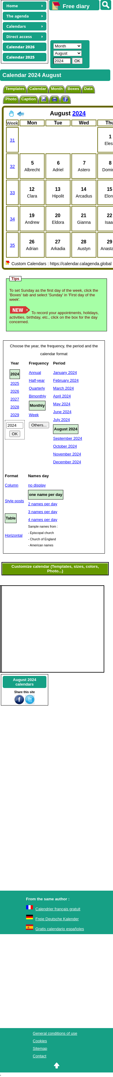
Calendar (37, 88)
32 (12, 166)
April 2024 (62, 396)
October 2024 (65, 446)
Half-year (37, 380)
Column (11, 485)
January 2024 (65, 372)
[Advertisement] (78, 24)
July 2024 (61, 419)
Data (88, 88)
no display (37, 485)
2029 (15, 415)
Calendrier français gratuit (58, 909)
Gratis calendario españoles (60, 929)
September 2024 (67, 438)
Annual (35, 372)
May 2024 (61, 404)
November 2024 (67, 454)
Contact (39, 1056)
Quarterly (37, 388)
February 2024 (66, 380)
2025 (15, 383)
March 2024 (63, 388)
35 (12, 245)
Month (57, 88)
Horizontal (14, 535)
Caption (28, 99)
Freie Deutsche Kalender (57, 919)
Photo (11, 99)
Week (34, 415)
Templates (14, 88)
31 (12, 140)
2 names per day (42, 504)
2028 (15, 407)
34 (12, 218)
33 (12, 192)
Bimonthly (37, 396)
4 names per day (42, 519)
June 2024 (62, 412)
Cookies (40, 1041)
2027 (15, 399)
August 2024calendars (24, 681)
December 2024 (67, 462)
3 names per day (42, 512)
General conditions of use (55, 1033)
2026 (15, 391)
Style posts (14, 501)
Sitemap (40, 1048)
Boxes (73, 88)
